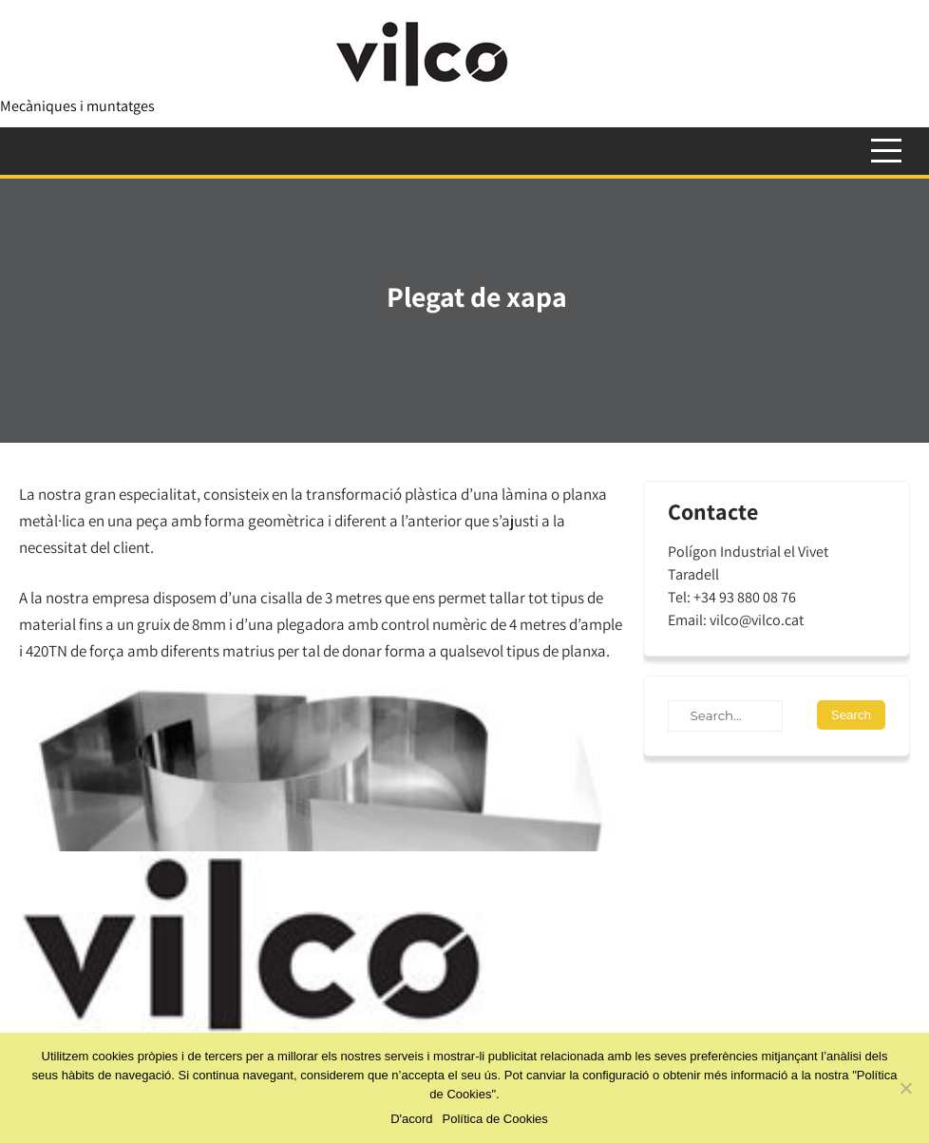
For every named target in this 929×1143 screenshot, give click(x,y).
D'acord (411, 1119)
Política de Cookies (495, 1119)
